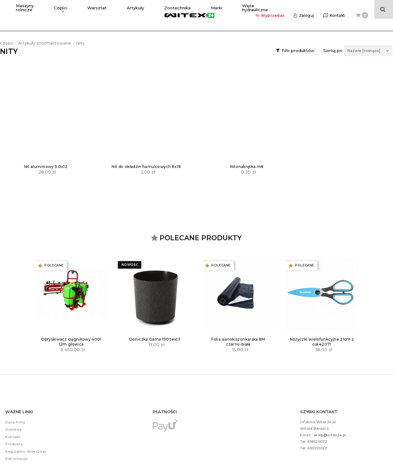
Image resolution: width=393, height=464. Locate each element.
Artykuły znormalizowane (44, 43)
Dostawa (13, 429)
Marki (152, 9)
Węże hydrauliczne (179, 9)
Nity (80, 43)
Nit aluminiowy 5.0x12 (46, 166)
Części (6, 43)
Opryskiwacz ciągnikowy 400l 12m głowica (71, 342)
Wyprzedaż (272, 9)
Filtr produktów (298, 50)
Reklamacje (16, 459)
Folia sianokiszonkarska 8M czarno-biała (238, 342)
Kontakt (337, 9)
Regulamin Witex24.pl (25, 451)
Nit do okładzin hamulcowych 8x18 (146, 166)
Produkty (13, 444)
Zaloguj (306, 9)
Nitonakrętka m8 (246, 166)
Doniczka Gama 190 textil (154, 339)
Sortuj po (333, 51)
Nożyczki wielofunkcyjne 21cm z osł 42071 (322, 342)
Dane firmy (15, 422)
